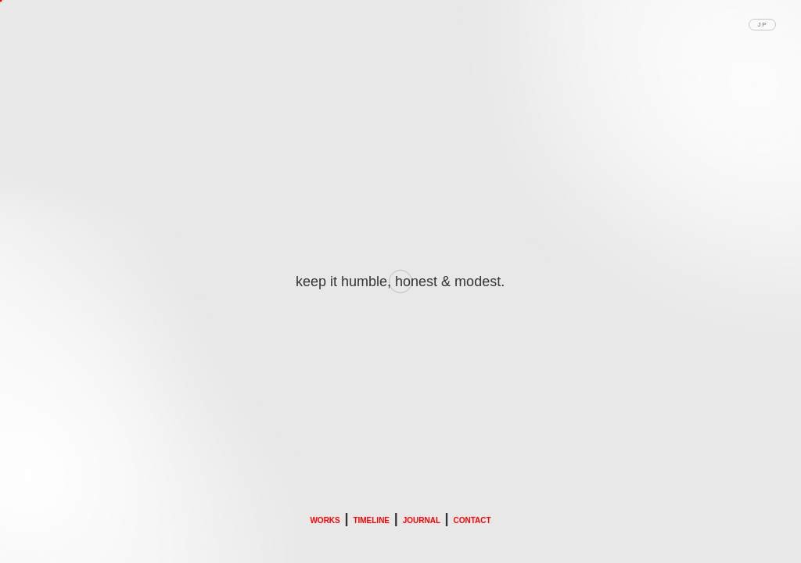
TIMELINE (371, 520)
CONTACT (471, 520)
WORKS (324, 520)
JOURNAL (421, 520)
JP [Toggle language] (762, 24)
